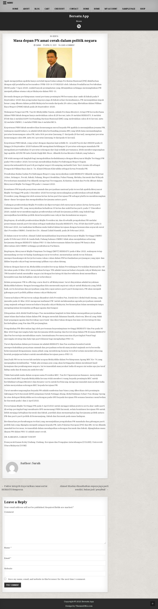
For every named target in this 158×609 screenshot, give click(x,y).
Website (8, 568)
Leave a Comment (68, 45)
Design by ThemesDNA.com (78, 606)
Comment (9, 512)
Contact (74, 9)
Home (15, 9)
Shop (142, 9)
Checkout (59, 9)
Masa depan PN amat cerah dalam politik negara (55, 40)
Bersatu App (79, 16)
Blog (37, 9)
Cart (47, 9)
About (26, 9)
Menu (10, 3)
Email (7, 558)
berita (55, 36)
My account (111, 9)
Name (8, 548)
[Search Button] (79, 26)
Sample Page (128, 9)
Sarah (38, 45)
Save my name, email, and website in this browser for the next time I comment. (46, 579)
